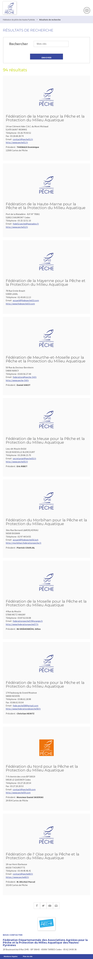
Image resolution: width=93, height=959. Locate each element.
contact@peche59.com (24, 789)
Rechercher (18, 43)
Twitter (43, 905)
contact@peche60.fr (23, 873)
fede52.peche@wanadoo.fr (26, 223)
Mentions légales (11, 956)
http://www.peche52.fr (17, 227)
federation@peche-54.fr (25, 377)
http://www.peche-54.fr (17, 380)
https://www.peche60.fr (17, 877)
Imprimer (56, 905)
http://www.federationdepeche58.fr (23, 708)
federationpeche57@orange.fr (28, 621)
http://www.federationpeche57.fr (22, 624)
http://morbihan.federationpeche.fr (23, 542)
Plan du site (27, 956)
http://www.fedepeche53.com (20, 303)
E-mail (49, 905)
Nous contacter (12, 935)
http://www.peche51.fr (17, 142)
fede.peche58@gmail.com (25, 705)
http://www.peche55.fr (17, 461)
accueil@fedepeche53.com (26, 300)
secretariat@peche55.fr (24, 458)
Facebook (37, 905)
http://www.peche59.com (18, 792)
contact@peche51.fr (23, 139)
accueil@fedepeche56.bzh (25, 539)
